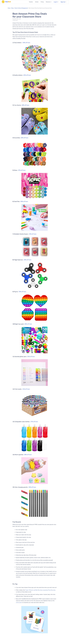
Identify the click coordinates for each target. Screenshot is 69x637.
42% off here (27, 75)
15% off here (32, 234)
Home (9, 8)
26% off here (24, 138)
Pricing (42, 2)
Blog (12, 8)
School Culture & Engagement (21, 8)
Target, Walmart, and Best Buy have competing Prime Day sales (40, 590)
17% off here (21, 170)
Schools (36, 2)
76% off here (22, 292)
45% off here (27, 260)
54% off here (26, 42)
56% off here (24, 201)
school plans (19, 602)
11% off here (26, 389)
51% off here (31, 356)
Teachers (31, 2)
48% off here (28, 455)
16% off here (32, 487)
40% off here (25, 105)
